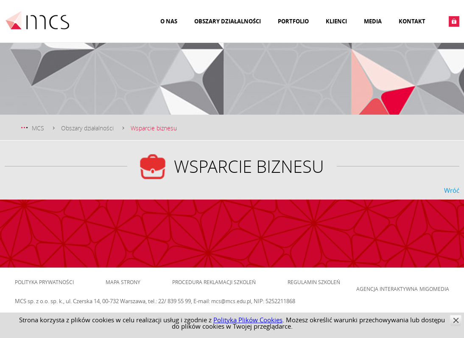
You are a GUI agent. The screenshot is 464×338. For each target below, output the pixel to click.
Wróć (451, 190)
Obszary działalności (87, 128)
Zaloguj (454, 21)
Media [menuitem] (373, 21)
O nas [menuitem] (168, 21)
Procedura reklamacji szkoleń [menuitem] (214, 282)
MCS (38, 128)
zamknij (455, 320)
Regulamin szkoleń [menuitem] (314, 282)
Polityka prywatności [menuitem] (44, 282)
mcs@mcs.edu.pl (231, 301)
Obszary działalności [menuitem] (227, 21)
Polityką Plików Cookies (247, 319)
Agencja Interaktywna (387, 288)
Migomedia (434, 288)
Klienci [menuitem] (336, 21)
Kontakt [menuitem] (412, 21)
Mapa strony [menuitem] (123, 282)
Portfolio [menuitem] (293, 21)
